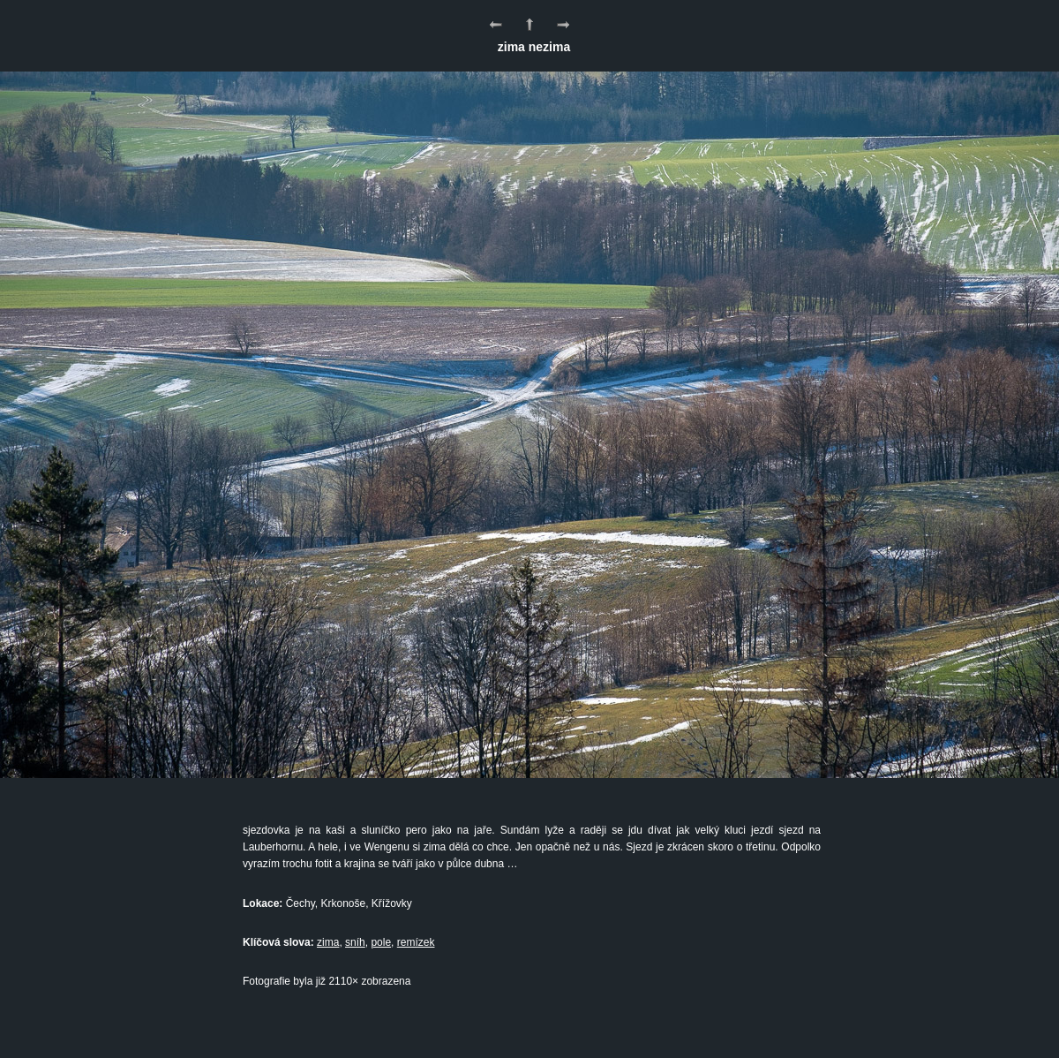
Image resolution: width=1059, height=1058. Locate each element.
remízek (416, 942)
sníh (355, 942)
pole (381, 942)
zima (328, 942)
